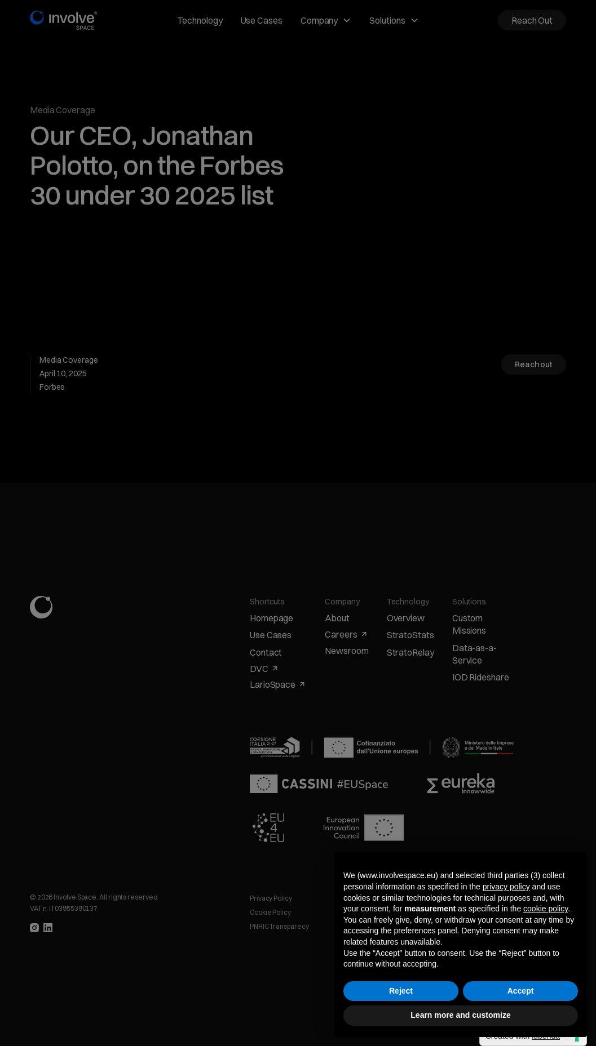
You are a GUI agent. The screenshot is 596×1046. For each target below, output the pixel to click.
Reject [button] (401, 990)
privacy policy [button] (506, 886)
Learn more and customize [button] (460, 1015)
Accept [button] (520, 990)
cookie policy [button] (545, 908)
